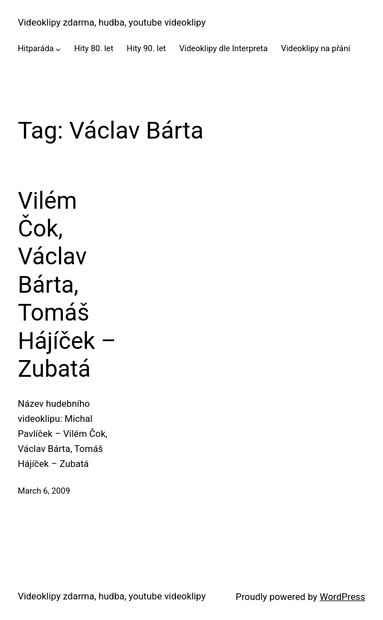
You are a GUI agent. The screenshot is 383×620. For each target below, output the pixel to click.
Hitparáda (36, 48)
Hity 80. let (93, 48)
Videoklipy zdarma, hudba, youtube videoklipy (111, 22)
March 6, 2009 (44, 491)
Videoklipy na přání (315, 48)
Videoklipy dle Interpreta (223, 48)
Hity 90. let (146, 48)
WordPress (342, 596)
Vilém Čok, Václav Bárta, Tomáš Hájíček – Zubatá (67, 284)
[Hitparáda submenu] (58, 49)
